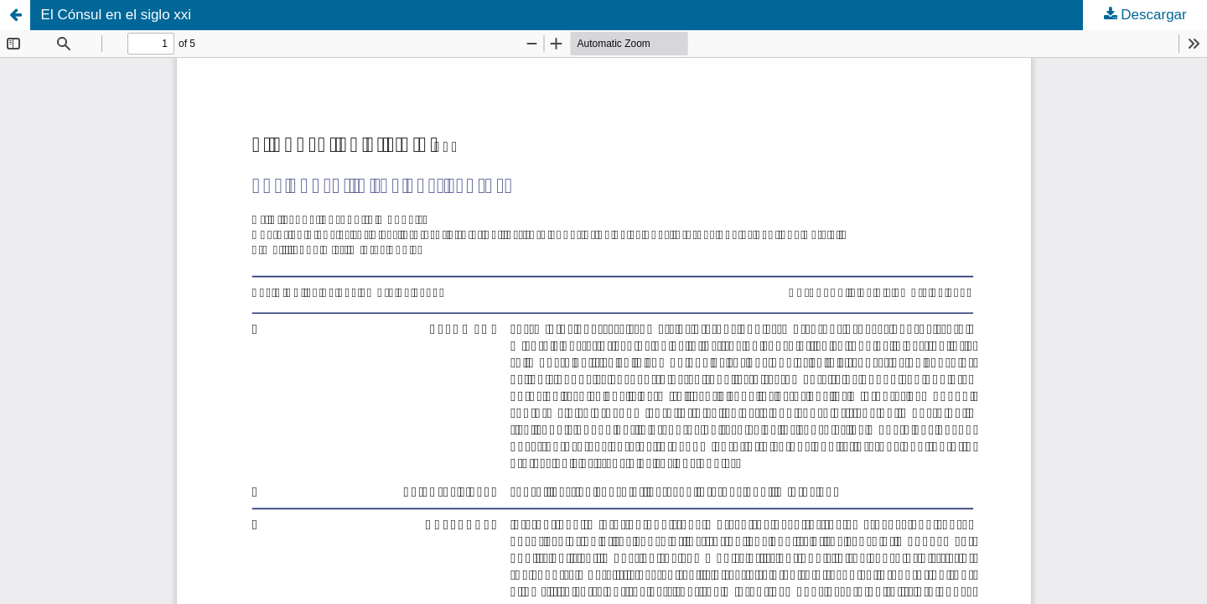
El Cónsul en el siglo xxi (116, 15)
